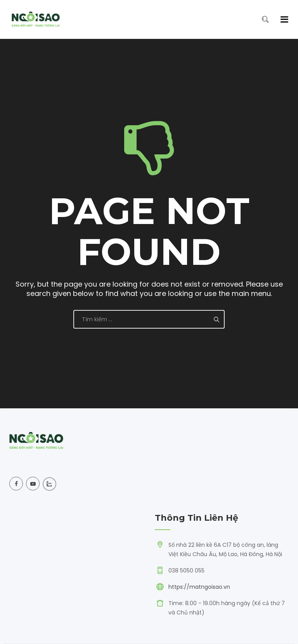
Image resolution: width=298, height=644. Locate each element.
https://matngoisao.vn (199, 587)
